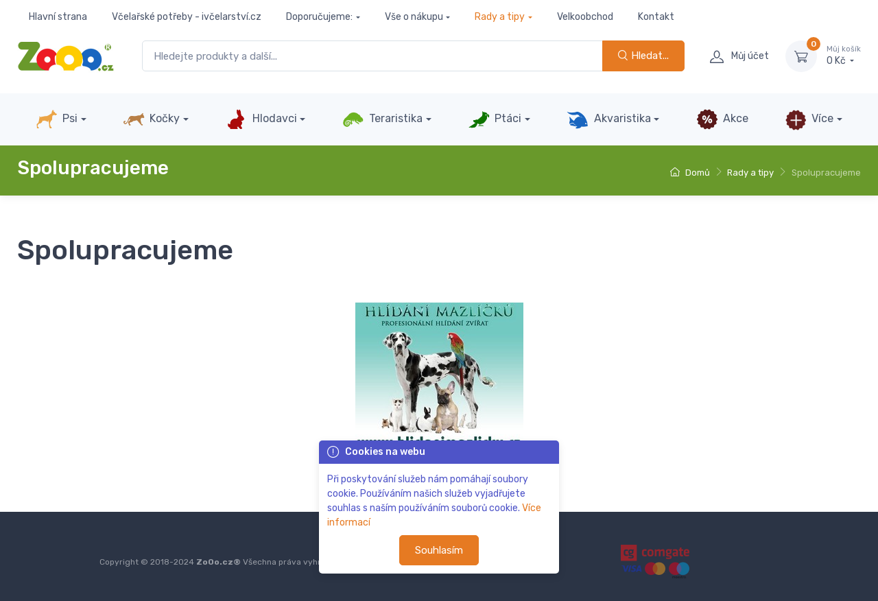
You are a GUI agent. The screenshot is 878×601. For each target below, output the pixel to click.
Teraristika (382, 119)
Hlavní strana (58, 17)
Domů (690, 172)
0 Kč (844, 55)
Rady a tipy (500, 17)
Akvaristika (608, 119)
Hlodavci (260, 119)
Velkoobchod (585, 17)
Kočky (151, 119)
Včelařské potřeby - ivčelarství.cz (186, 17)
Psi (57, 119)
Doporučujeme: (319, 17)
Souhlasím (439, 550)
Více (809, 119)
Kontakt (656, 17)
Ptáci (494, 119)
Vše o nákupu (414, 17)
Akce (722, 119)
